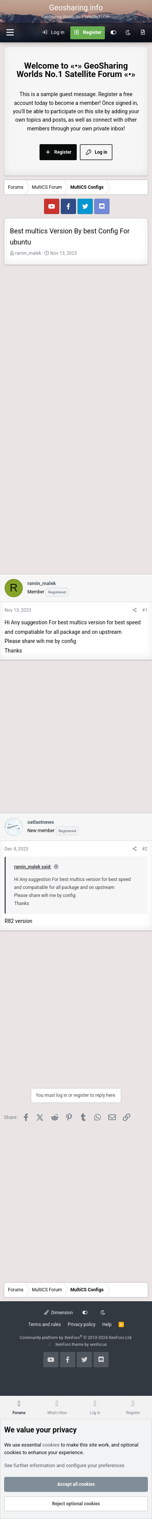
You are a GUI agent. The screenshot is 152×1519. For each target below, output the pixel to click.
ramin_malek (28, 253)
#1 (144, 610)
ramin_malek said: (32, 867)
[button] (10, 32)
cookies (51, 1444)
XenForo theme (69, 1344)
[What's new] (142, 32)
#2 (144, 849)
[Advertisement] (76, 345)
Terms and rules (44, 1324)
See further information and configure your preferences (64, 1465)
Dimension (58, 1312)
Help (107, 1324)
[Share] (134, 610)
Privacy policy (81, 1324)
